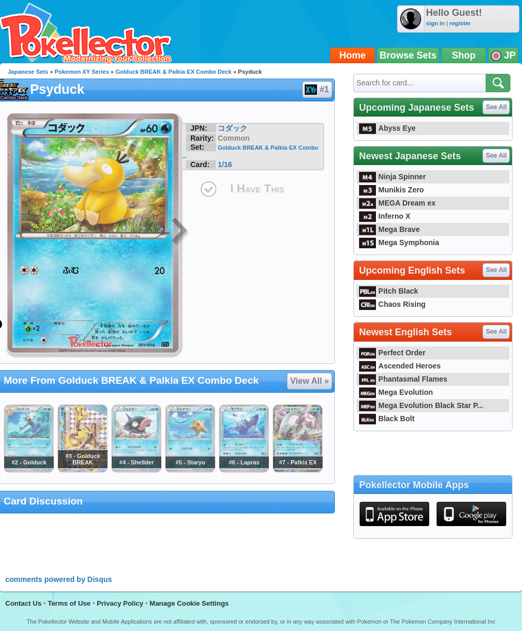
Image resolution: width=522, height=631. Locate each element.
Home (353, 55)
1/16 (225, 164)
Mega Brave (389, 229)
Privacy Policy (120, 603)
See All (496, 107)
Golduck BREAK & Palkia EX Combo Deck (173, 72)
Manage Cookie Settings (189, 603)
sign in (435, 23)
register (459, 23)
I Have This (257, 188)
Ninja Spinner (392, 176)
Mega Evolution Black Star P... (421, 405)
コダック (232, 128)
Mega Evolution (396, 392)
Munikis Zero (391, 190)
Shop (464, 55)
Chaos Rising (392, 304)
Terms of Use (68, 603)
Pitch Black (388, 291)
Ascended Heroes (400, 366)
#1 (316, 89)
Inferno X (384, 216)
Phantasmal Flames (403, 379)
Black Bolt (386, 418)
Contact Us (23, 603)
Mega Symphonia (399, 242)
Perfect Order (392, 352)
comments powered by (58, 579)
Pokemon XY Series (82, 72)
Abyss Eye (387, 128)
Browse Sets (408, 55)
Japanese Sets (28, 72)
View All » (309, 380)
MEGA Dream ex (397, 203)
